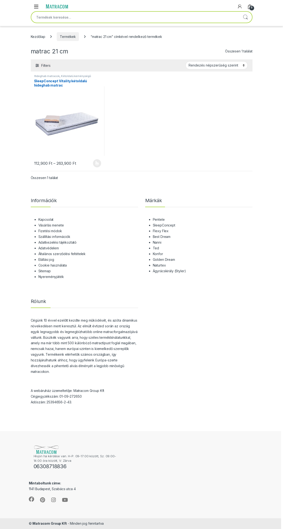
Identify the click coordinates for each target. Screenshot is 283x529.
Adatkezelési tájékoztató (57, 242)
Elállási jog (46, 259)
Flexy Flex (161, 231)
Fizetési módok (50, 231)
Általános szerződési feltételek (62, 254)
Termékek (68, 37)
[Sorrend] (216, 65)
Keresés (245, 17)
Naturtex (159, 265)
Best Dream (162, 237)
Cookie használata (52, 265)
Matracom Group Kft (49, 523)
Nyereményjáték (51, 277)
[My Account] (239, 6)
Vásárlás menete (51, 225)
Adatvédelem (48, 248)
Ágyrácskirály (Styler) (169, 271)
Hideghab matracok (47, 76)
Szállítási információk (54, 237)
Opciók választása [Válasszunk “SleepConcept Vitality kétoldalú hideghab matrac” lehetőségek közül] (97, 163)
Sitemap (44, 271)
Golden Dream (164, 259)
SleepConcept (164, 225)
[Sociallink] (31, 499)
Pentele (159, 219)
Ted (156, 248)
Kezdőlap (38, 37)
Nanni (157, 242)
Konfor (158, 254)
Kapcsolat (46, 219)
